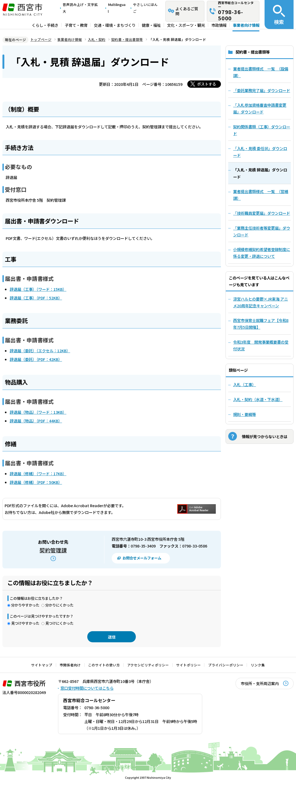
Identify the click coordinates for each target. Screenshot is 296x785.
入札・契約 (96, 39)
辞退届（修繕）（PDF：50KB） (36, 482)
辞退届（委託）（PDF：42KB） (36, 359)
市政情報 (219, 25)
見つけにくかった (59, 623)
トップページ (41, 39)
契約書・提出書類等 (127, 39)
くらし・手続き (45, 25)
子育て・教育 (76, 25)
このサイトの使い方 (104, 664)
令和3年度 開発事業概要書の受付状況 (260, 345)
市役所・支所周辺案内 (260, 683)
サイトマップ (41, 664)
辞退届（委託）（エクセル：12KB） (40, 350)
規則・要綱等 (244, 414)
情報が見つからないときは (264, 436)
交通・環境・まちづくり (115, 25)
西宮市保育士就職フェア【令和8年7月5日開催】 (260, 323)
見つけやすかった (25, 623)
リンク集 (258, 664)
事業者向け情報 (246, 25)
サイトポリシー (188, 664)
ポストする (206, 84)
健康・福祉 (151, 25)
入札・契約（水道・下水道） (257, 399)
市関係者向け (70, 664)
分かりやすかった (25, 605)
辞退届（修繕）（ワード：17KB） (38, 473)
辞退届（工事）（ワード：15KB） (38, 289)
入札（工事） (244, 384)
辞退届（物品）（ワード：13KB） (38, 412)
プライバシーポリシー (225, 664)
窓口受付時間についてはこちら (87, 688)
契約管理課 (53, 550)
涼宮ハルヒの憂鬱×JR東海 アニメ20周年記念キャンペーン (260, 302)
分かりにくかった (59, 605)
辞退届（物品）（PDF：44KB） (36, 421)
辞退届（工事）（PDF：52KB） (36, 298)
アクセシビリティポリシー (148, 664)
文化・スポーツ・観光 (186, 25)
